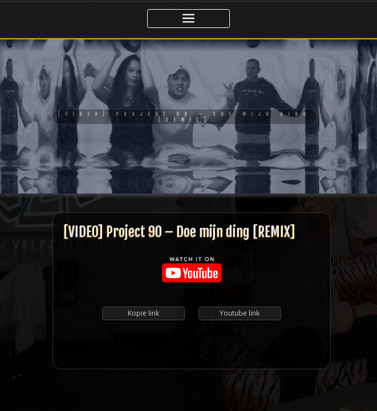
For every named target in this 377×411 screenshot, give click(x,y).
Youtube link (240, 240)
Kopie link (143, 240)
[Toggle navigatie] (188, 18)
